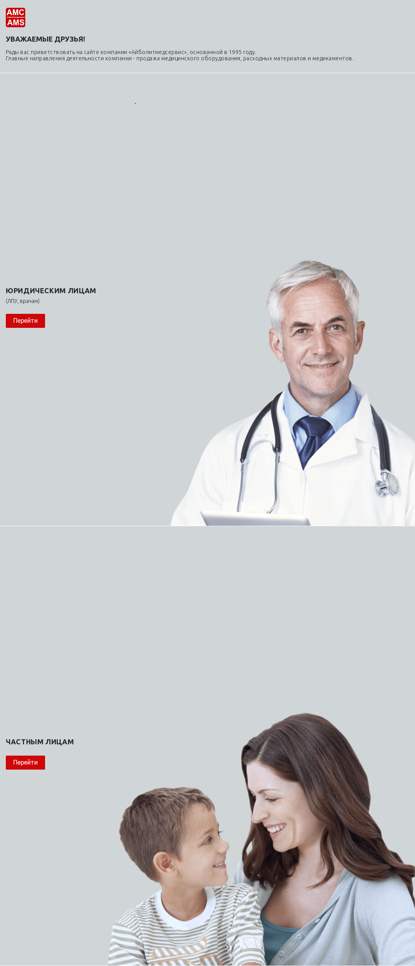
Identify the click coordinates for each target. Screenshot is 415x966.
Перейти (25, 320)
